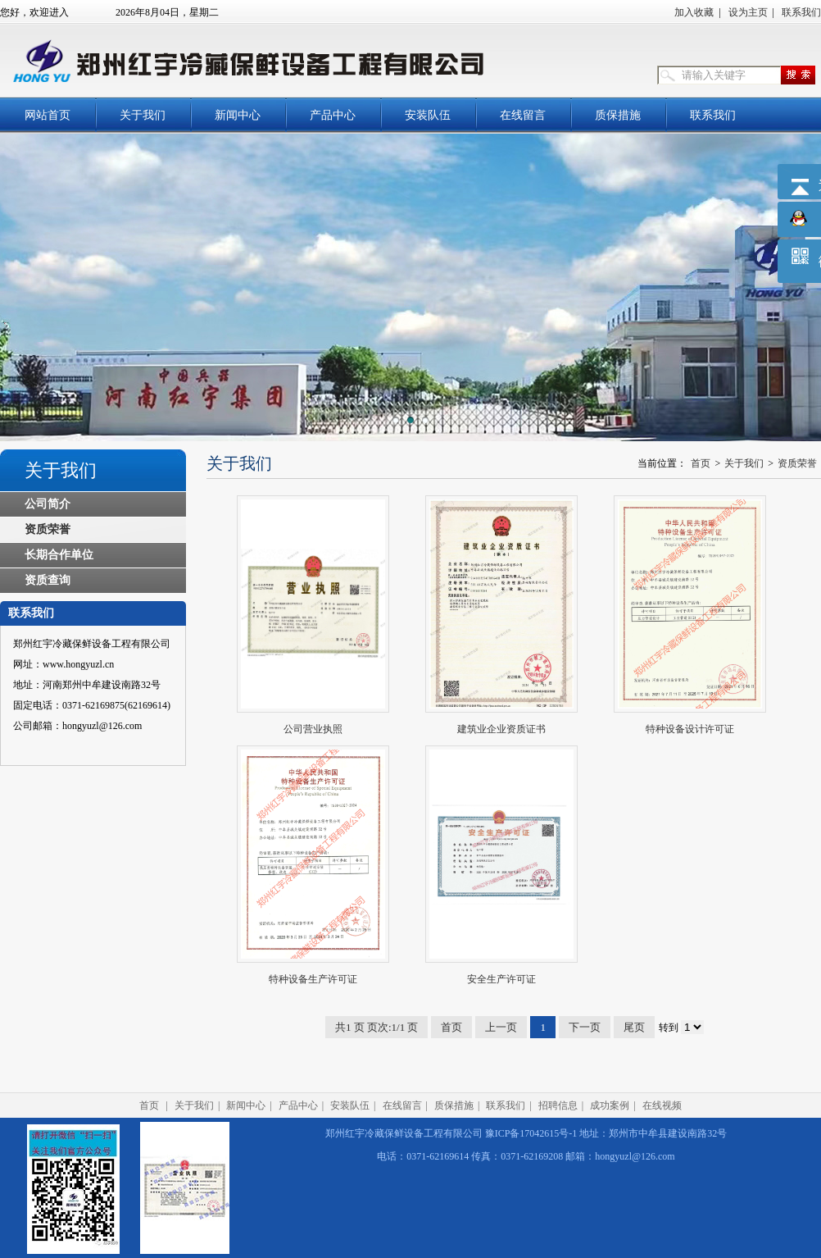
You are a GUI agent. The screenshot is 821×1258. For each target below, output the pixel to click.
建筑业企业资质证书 (501, 729)
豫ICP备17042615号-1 (531, 1133)
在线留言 (523, 115)
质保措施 (618, 115)
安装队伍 (428, 115)
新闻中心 (238, 115)
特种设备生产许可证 (313, 979)
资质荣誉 (47, 529)
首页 (700, 463)
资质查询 (47, 580)
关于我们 (143, 115)
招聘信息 (558, 1105)
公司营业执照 (312, 729)
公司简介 (47, 504)
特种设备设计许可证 (690, 729)
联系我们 (801, 12)
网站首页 (47, 115)
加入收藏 (694, 12)
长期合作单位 (59, 555)
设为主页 (748, 12)
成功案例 (609, 1105)
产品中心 (333, 115)
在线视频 (662, 1105)
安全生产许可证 (501, 979)
